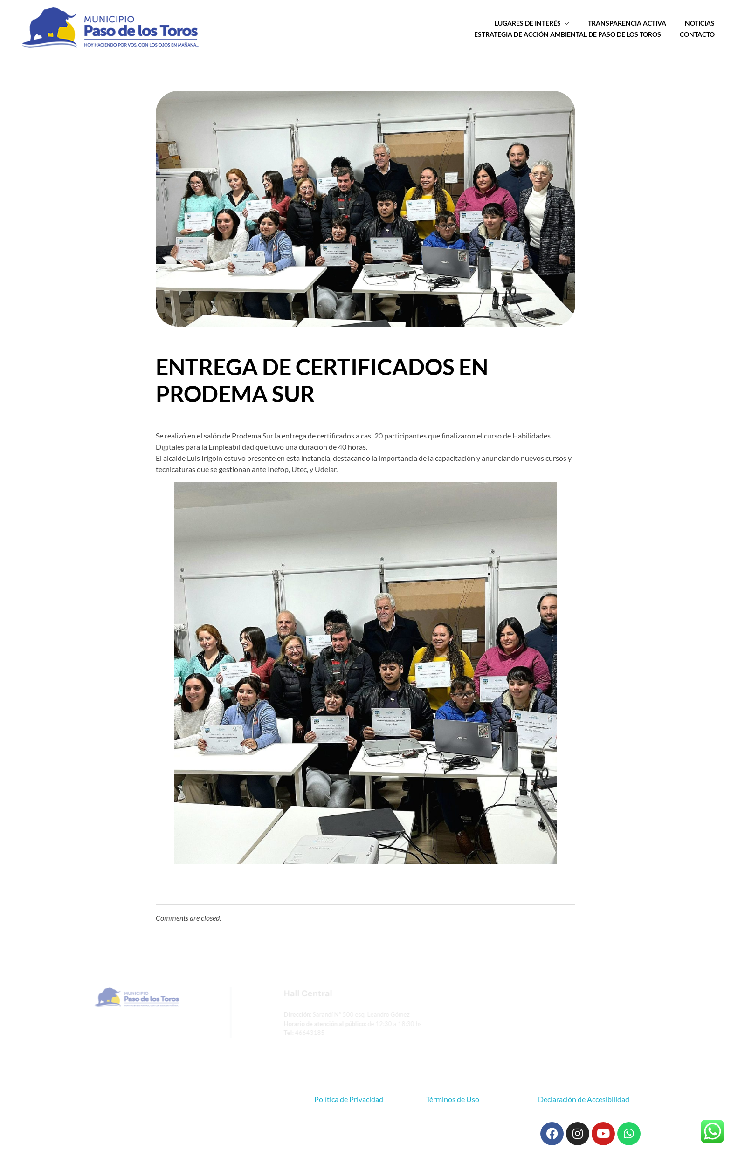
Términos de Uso (452, 1099)
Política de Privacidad (348, 1099)
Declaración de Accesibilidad (583, 1099)
